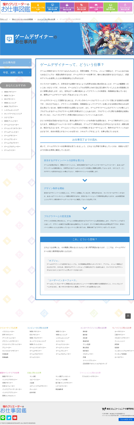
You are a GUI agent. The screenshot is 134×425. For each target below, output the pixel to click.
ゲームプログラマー (11, 143)
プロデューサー (88, 354)
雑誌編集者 (59, 389)
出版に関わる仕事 (34, 373)
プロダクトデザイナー (122, 338)
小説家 (32, 383)
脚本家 (85, 331)
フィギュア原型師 (121, 354)
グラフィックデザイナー (10, 341)
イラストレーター (8, 331)
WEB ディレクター (11, 121)
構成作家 (86, 341)
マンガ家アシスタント (63, 376)
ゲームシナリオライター (13, 128)
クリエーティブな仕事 (8, 328)
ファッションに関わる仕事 (90, 373)
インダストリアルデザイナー (124, 351)
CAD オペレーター (8, 386)
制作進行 (86, 351)
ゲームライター (10, 150)
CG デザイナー (9, 99)
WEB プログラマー (11, 106)
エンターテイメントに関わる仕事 (94, 328)
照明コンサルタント (9, 396)
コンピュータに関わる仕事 (46, 19)
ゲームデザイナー (10, 136)
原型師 (117, 344)
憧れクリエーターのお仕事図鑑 (22, 19)
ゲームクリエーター (11, 125)
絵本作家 (33, 392)
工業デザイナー (120, 335)
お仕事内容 (9, 62)
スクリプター (9, 117)
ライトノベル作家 (61, 379)
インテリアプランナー (9, 392)
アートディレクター (9, 338)
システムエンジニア (11, 110)
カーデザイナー (120, 331)
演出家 (85, 338)
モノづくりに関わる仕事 (121, 328)
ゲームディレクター (11, 132)
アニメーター (6, 347)
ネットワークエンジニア (13, 114)
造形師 (117, 347)
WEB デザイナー (10, 92)
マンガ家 (33, 376)
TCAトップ (4, 19)
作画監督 (5, 354)
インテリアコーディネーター (12, 389)
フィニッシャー (120, 341)
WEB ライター (9, 95)
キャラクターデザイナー (10, 351)
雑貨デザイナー (7, 376)
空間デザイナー (7, 383)
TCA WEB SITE (126, 419)
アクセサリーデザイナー (90, 376)
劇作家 (85, 335)
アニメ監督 (86, 344)
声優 (84, 357)
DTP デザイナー (7, 335)
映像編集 (5, 357)
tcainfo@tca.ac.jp (129, 415)
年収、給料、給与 (13, 72)
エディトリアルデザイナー (39, 386)
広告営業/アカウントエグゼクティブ (95, 364)
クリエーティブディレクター (12, 344)
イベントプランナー (89, 360)
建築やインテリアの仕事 (9, 373)
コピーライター (35, 379)
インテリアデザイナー (9, 379)
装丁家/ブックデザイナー (64, 383)
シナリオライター (61, 386)
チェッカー (33, 389)
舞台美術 (86, 347)
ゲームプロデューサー (12, 147)
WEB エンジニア (10, 103)
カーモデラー (119, 357)
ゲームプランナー (10, 139)
